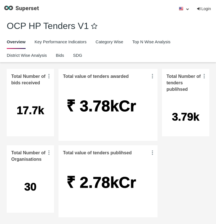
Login (203, 8)
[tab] (16, 42)
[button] (49, 76)
